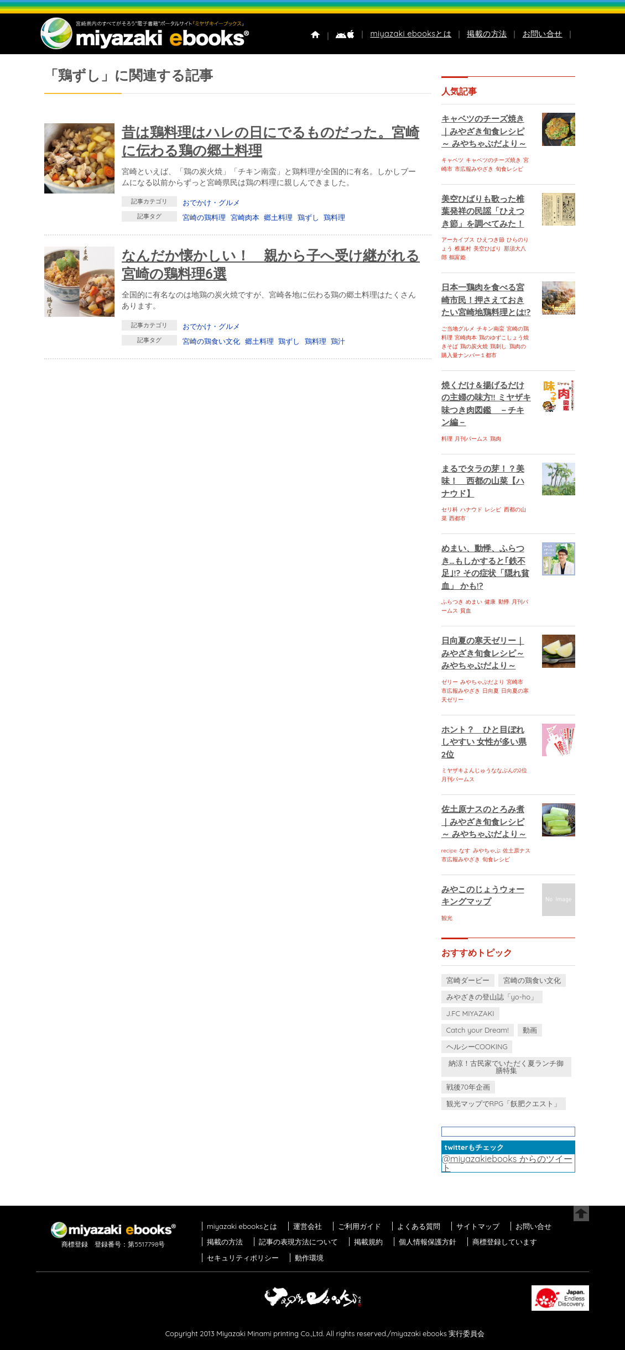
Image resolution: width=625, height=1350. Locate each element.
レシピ (493, 509)
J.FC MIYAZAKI (470, 1013)
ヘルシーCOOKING (477, 1046)
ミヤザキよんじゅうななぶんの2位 (484, 770)
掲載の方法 (487, 34)
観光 (446, 918)
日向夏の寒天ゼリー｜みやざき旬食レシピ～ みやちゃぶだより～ (482, 653)
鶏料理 (334, 217)
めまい (474, 601)
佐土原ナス (516, 850)
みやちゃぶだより (482, 682)
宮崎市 (515, 682)
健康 (490, 601)
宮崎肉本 (245, 217)
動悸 (503, 601)
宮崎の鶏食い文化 (211, 341)
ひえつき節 (490, 239)
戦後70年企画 (468, 1086)
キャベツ (452, 160)
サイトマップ (477, 1226)
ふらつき (452, 601)
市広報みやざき (474, 168)
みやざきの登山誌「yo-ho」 (492, 996)
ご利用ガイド (359, 1226)
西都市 (457, 518)
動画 (530, 1029)
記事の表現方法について (298, 1241)
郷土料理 (278, 217)
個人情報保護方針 (427, 1241)
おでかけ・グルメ (211, 202)
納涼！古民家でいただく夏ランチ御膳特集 (506, 1067)
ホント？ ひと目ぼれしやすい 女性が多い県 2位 (484, 742)
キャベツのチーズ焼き (493, 160)
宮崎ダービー (467, 980)
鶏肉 (495, 438)
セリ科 (449, 509)
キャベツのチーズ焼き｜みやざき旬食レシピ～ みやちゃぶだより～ (484, 131)
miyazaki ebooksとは (410, 34)
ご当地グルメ (458, 328)
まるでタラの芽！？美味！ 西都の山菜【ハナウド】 (482, 481)
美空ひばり (487, 248)
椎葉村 (463, 248)
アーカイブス (458, 239)
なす (464, 850)
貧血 (465, 610)
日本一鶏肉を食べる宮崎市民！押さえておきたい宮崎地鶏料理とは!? (486, 299)
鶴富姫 (457, 257)
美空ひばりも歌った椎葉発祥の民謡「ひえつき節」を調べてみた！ (482, 211)
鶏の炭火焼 (474, 346)
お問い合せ (542, 34)
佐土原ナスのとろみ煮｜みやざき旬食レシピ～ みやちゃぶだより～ (484, 821)
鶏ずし (308, 217)
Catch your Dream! (477, 1029)
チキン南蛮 (490, 328)
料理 (446, 438)
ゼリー (449, 682)
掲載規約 (368, 1241)
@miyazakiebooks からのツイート (507, 1163)
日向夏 (490, 690)
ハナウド (471, 509)
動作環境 (309, 1257)
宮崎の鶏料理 (204, 217)
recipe (449, 850)
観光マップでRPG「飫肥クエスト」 (503, 1103)
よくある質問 (418, 1226)
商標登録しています (504, 1241)
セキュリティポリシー (243, 1257)
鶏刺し (498, 346)
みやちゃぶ (487, 850)
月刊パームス (471, 438)
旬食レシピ (509, 168)
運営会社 (307, 1226)
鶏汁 (338, 341)
